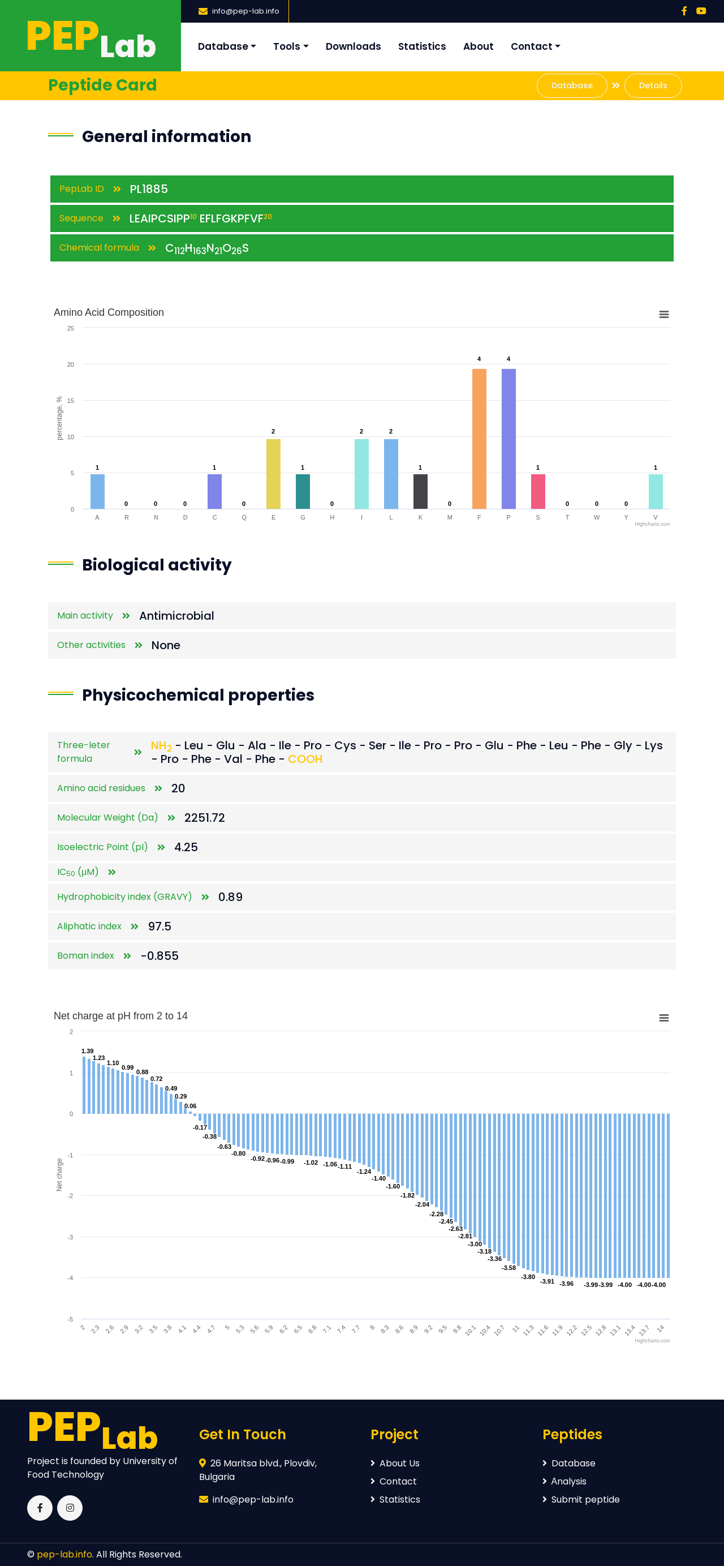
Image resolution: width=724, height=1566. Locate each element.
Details (653, 85)
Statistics (422, 46)
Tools (286, 46)
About (478, 46)
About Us (395, 1463)
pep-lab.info (64, 1554)
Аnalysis (564, 1481)
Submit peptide (581, 1499)
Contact (532, 46)
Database (223, 46)
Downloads (353, 46)
